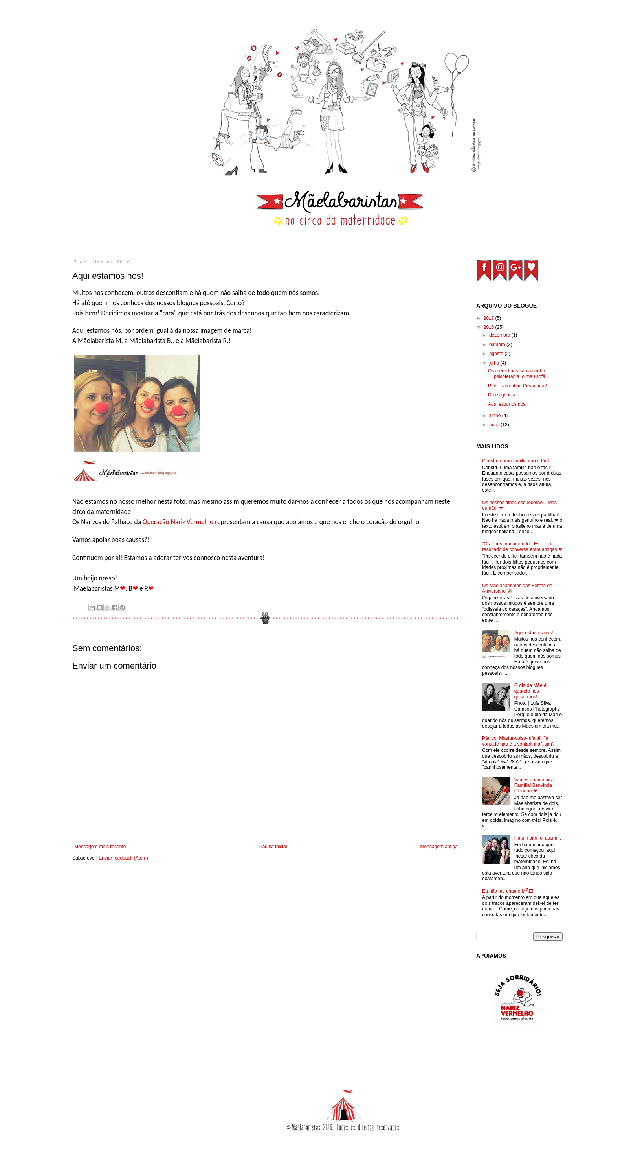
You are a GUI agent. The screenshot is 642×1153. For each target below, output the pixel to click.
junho (495, 415)
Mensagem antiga (439, 846)
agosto (496, 353)
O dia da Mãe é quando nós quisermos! (530, 691)
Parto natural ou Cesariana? (517, 386)
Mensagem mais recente (100, 846)
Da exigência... (503, 395)
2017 (489, 318)
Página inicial (273, 846)
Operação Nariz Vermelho (178, 522)
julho (495, 363)
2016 (489, 327)
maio (495, 424)
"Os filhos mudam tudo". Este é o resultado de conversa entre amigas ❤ (522, 546)
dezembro (500, 335)
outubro (497, 344)
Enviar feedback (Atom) (123, 858)
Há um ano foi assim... (537, 838)
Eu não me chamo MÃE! (507, 891)
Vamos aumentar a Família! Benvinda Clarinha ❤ (534, 785)
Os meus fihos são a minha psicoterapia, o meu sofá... (518, 373)
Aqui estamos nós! (507, 404)
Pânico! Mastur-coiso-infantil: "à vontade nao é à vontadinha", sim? (518, 740)
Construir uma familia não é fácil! (516, 461)
